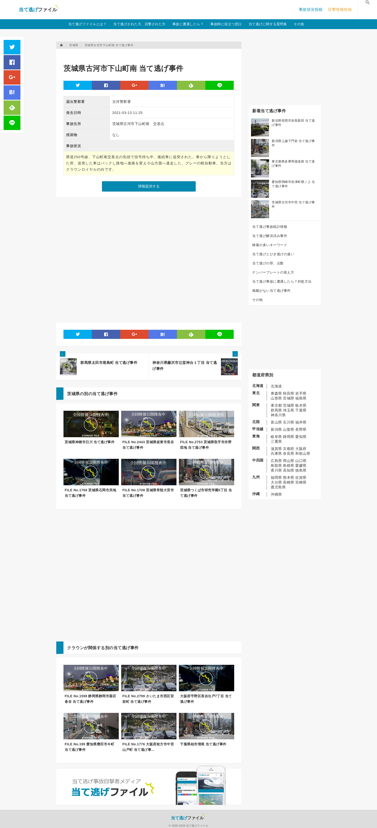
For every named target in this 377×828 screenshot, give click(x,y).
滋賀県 (276, 449)
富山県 (276, 422)
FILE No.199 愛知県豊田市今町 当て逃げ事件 (89, 747)
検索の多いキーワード (269, 245)
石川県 (288, 422)
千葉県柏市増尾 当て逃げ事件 (203, 744)
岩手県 (301, 393)
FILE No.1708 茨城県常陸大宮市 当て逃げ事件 (148, 493)
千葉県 (301, 410)
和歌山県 (302, 453)
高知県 (288, 470)
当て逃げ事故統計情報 (269, 227)
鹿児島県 (278, 487)
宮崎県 (301, 482)
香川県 (276, 470)
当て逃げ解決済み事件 (269, 236)
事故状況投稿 (311, 9)
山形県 (276, 398)
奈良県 (288, 453)
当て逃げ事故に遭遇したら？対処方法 (282, 281)
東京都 (276, 405)
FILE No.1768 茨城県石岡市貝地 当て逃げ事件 (90, 493)
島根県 (288, 465)
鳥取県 (276, 465)
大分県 (276, 482)
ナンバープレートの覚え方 (273, 272)
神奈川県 (278, 415)
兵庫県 (276, 453)
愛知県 (301, 437)
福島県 (301, 398)
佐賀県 (301, 477)
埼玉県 (288, 410)
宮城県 (288, 398)
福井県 (301, 422)
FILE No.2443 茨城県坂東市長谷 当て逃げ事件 (148, 444)
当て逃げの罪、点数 (268, 263)
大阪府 (301, 449)
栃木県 (301, 405)
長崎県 (288, 482)
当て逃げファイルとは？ (87, 24)
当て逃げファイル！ (38, 9)
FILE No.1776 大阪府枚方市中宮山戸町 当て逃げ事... (148, 747)
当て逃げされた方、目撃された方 (139, 24)
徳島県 (301, 470)
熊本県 (288, 477)
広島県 (276, 461)
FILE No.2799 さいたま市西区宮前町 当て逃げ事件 (148, 698)
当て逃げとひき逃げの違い (273, 254)
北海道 (276, 386)
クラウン (75, 648)
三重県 (276, 441)
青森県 (276, 393)
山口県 (301, 461)
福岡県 (276, 477)
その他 (299, 24)
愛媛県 (301, 465)
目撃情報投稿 (340, 9)
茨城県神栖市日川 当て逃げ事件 (89, 442)
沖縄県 (276, 494)
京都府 (288, 449)
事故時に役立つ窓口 (226, 24)
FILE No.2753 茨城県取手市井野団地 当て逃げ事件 (206, 444)
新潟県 (276, 429)
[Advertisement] (151, 54)
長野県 (301, 429)
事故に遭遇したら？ (188, 24)
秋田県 (288, 393)
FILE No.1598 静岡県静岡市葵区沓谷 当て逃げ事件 (90, 698)
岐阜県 (276, 437)
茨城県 (288, 405)
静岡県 (288, 437)
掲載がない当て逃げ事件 (271, 291)
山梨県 (288, 429)
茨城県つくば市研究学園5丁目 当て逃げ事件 (206, 493)
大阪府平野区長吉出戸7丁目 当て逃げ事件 (206, 698)
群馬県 (276, 410)
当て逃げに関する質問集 (268, 24)
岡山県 (288, 461)
